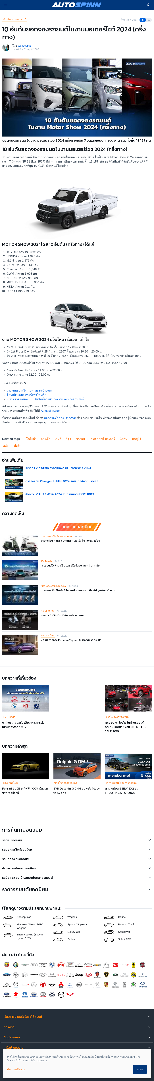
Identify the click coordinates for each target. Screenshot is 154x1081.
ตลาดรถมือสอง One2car (60, 418)
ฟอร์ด (17, 445)
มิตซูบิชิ (137, 438)
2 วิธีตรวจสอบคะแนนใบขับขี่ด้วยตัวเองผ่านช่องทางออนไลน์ (45, 399)
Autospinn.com (50, 410)
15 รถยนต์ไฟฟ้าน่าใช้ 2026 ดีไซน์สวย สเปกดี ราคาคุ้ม (70, 566)
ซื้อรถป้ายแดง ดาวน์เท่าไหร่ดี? (26, 394)
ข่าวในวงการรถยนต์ (14, 19)
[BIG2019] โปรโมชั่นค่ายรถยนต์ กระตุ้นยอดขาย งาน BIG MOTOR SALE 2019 (126, 726)
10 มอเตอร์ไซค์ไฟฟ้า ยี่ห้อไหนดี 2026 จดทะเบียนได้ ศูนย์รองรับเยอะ (78, 590)
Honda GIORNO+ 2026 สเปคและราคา (62, 615)
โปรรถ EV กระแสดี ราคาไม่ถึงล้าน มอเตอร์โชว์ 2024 (58, 468)
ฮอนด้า (45, 438)
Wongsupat (24, 45)
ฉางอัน (80, 438)
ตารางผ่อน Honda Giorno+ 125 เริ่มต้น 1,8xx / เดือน (70, 541)
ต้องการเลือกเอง (16, 1069)
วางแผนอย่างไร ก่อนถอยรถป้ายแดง (30, 390)
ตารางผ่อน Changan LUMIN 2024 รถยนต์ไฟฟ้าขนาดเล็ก (62, 481)
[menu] (5, 5)
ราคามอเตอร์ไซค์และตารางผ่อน (56, 536)
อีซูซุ (69, 438)
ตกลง (140, 1069)
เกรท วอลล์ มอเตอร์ (102, 438)
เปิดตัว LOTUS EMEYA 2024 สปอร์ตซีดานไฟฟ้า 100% (59, 494)
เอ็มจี (58, 438)
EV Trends (46, 561)
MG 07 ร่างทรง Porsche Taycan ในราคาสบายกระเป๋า (71, 640)
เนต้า (6, 445)
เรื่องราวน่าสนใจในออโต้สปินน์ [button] (23, 1017)
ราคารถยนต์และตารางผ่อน (121, 782)
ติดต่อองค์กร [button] (12, 1037)
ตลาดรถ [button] (9, 1027)
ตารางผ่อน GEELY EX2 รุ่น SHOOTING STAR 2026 (121, 790)
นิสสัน (123, 438)
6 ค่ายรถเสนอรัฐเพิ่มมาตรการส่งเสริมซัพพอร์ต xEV (23, 724)
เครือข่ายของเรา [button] (14, 1047)
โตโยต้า (31, 438)
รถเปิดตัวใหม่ (47, 611)
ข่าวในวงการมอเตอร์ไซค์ (53, 586)
